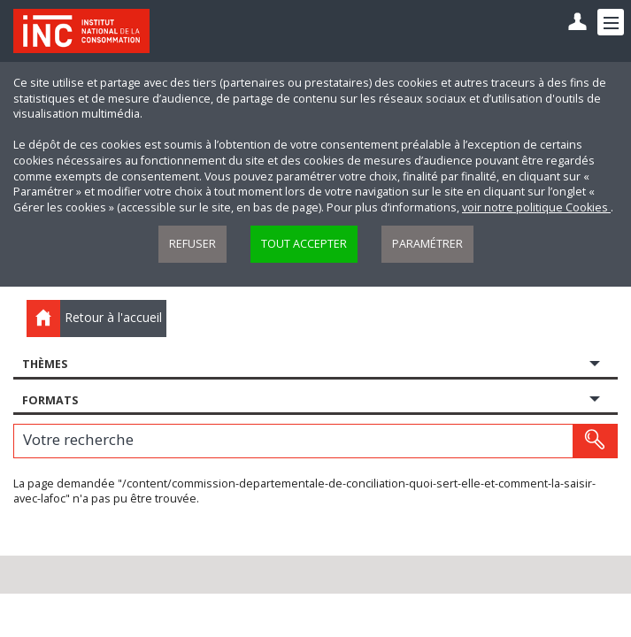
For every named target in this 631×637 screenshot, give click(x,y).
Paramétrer (427, 243)
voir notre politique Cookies (536, 207)
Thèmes (44, 364)
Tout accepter (304, 243)
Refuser (192, 243)
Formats (50, 400)
